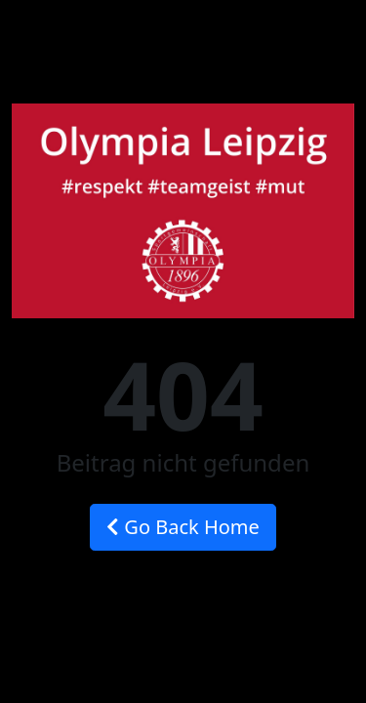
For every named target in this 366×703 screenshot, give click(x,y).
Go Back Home (183, 527)
